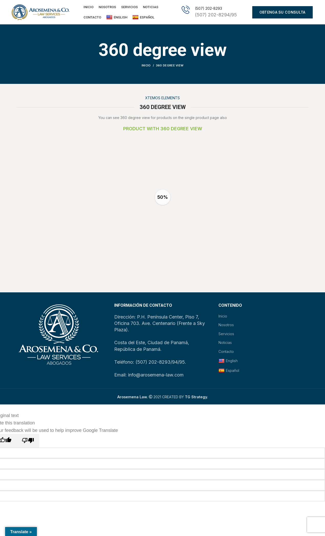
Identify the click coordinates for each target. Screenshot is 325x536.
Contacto (226, 353)
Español (143, 18)
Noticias (225, 344)
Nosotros (226, 326)
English (116, 18)
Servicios (226, 335)
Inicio (146, 66)
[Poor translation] (28, 442)
